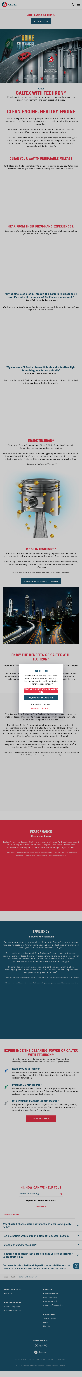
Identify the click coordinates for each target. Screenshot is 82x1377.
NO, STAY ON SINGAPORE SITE (41, 698)
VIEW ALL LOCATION (41, 708)
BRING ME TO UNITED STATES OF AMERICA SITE (41, 690)
